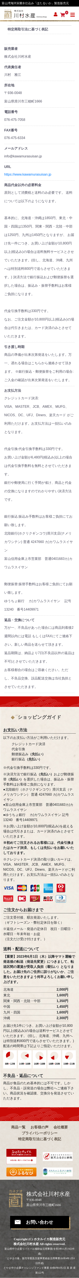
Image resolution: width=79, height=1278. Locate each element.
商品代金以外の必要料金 (22, 185)
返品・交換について (19, 620)
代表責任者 (12, 67)
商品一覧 (18, 1127)
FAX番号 (10, 130)
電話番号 (11, 112)
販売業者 (11, 48)
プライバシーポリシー (40, 1133)
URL (7, 167)
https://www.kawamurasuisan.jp (27, 174)
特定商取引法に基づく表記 (39, 1139)
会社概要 (61, 1127)
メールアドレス (16, 148)
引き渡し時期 (14, 347)
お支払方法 (12, 390)
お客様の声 (39, 1127)
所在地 (9, 85)
